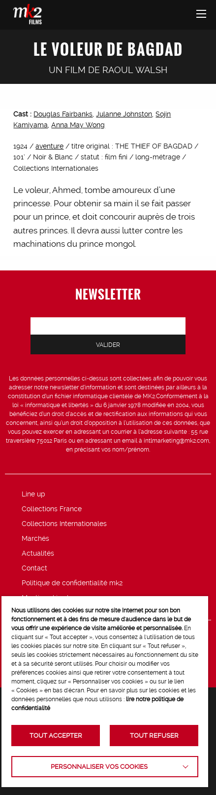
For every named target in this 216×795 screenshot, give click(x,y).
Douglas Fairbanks (63, 114)
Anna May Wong (78, 125)
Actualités (38, 553)
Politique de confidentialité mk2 (72, 583)
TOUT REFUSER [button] (154, 735)
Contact (34, 568)
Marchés (35, 538)
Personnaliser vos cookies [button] (99, 766)
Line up (33, 494)
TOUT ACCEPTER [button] (56, 735)
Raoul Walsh (134, 70)
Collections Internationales (64, 524)
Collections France (52, 509)
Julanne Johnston (124, 114)
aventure (49, 146)
